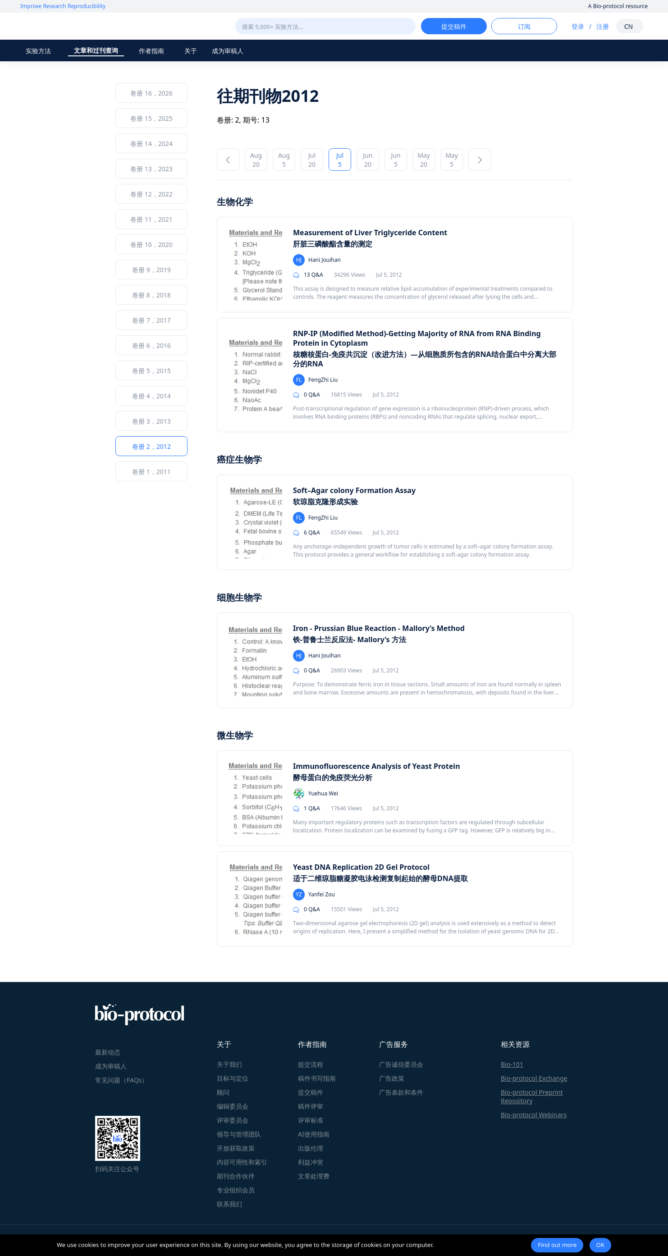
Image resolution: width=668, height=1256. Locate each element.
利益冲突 (310, 1162)
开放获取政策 (236, 1148)
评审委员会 (232, 1120)
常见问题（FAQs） (121, 1080)
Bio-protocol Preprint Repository (532, 1096)
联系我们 (229, 1204)
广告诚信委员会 (401, 1064)
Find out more (557, 1245)
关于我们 (229, 1064)
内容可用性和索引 (242, 1162)
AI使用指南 (313, 1134)
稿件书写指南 (317, 1078)
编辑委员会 (232, 1106)
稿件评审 (310, 1106)
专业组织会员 (236, 1190)
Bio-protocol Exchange (534, 1078)
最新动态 (107, 1052)
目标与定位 (232, 1078)
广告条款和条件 (401, 1092)
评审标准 (310, 1120)
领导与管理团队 (239, 1134)
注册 (602, 26)
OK (600, 1245)
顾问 (223, 1092)
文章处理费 (313, 1176)
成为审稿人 (227, 50)
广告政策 (391, 1078)
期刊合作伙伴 (236, 1176)
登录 (578, 26)
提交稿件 (310, 1092)
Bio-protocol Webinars (534, 1114)
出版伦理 (310, 1148)
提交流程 (310, 1064)
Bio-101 (512, 1064)
